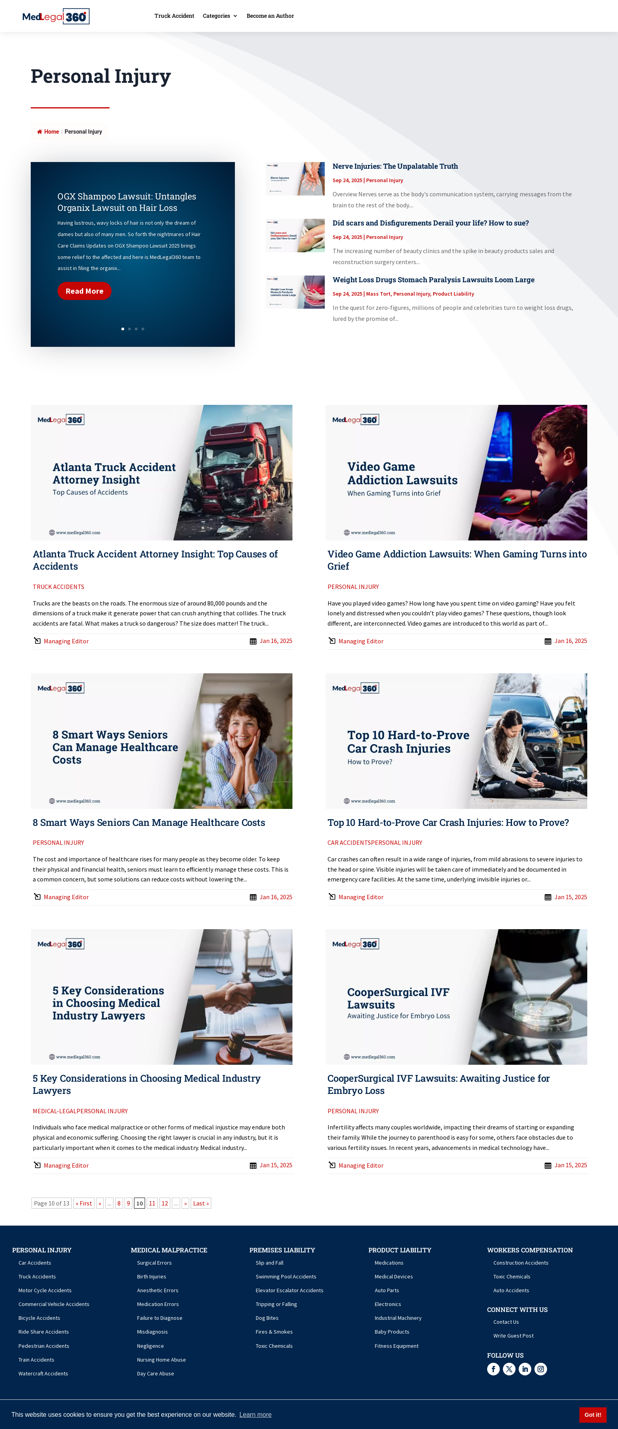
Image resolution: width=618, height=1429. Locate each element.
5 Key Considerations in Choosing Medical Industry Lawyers (147, 1084)
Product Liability (453, 293)
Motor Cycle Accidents (45, 1290)
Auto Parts (387, 1290)
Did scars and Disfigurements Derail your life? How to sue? (431, 222)
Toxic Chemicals (274, 1345)
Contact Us (506, 1321)
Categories (216, 16)
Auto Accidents (511, 1290)
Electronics (388, 1304)
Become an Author (270, 16)
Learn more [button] (255, 1414)
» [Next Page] (185, 1203)
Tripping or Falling (276, 1304)
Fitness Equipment (397, 1345)
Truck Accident (174, 16)
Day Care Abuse (155, 1373)
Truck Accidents (58, 587)
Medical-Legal (54, 1111)
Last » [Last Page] (201, 1203)
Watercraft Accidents (43, 1373)
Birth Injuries (151, 1276)
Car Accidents (349, 842)
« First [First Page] (84, 1203)
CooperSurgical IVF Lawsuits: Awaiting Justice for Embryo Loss (439, 1084)
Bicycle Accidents (39, 1317)
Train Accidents (36, 1359)
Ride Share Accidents (44, 1331)
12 (165, 1203)
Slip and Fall (269, 1262)
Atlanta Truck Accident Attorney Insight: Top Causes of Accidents (155, 560)
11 (152, 1203)
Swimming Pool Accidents (286, 1276)
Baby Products (392, 1331)
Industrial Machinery (398, 1317)
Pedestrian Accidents (44, 1345)
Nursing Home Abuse (161, 1359)
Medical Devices (394, 1276)
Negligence (150, 1345)
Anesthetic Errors (158, 1290)
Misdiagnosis (152, 1331)
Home (48, 132)
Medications (389, 1262)
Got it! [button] (592, 1415)
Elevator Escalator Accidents (290, 1290)
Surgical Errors (154, 1262)
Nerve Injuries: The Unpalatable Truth (395, 166)
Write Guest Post (513, 1335)
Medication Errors (158, 1304)
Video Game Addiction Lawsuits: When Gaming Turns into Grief (457, 560)
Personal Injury (384, 180)
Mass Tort (378, 293)
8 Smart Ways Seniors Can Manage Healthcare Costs (149, 822)
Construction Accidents (521, 1262)
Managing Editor (66, 641)
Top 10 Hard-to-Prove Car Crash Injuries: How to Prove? (448, 822)
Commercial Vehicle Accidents (54, 1304)
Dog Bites (267, 1317)
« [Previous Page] (100, 1203)
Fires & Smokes (274, 1331)
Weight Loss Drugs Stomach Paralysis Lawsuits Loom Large (433, 279)
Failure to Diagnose (159, 1317)
